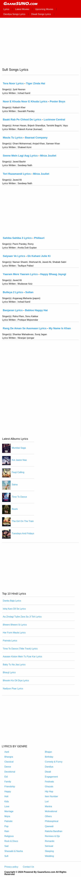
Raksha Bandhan (53, 831)
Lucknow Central (54, 119)
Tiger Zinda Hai (35, 83)
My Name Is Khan (60, 328)
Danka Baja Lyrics (12, 601)
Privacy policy (11, 867)
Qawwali (49, 826)
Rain (6, 831)
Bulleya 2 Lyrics (13, 292)
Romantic (50, 841)
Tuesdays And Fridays (23, 533)
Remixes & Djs (52, 836)
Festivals (49, 781)
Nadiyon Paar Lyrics (13, 688)
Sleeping (49, 851)
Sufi (6, 856)
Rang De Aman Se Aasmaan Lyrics (25, 328)
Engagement (51, 776)
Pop (6, 826)
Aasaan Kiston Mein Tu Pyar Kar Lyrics (22, 656)
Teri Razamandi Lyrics (17, 173)
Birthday (49, 757)
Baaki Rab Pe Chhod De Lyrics (22, 119)
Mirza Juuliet (48, 155)
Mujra (7, 816)
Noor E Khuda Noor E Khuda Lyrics (25, 101)
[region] (40, 43)
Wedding (49, 856)
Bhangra (8, 757)
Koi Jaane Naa (19, 460)
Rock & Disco (11, 841)
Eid (6, 776)
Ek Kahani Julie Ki (39, 255)
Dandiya (49, 766)
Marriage (8, 811)
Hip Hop (49, 791)
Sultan (29, 292)
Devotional (9, 772)
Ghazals (49, 786)
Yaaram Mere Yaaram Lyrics (20, 274)
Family (7, 781)
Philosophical (51, 821)
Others (48, 816)
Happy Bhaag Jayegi (53, 274)
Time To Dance (19, 497)
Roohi (15, 509)
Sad (6, 846)
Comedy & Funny (54, 762)
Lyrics (6, 9)
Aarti (6, 752)
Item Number (51, 796)
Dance (7, 766)
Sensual (49, 846)
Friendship (9, 786)
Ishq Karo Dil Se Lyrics (14, 609)
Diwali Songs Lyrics (41, 14)
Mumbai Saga (19, 448)
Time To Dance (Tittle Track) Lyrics (20, 648)
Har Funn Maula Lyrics (14, 632)
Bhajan (48, 752)
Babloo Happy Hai (36, 310)
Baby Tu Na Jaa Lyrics (14, 664)
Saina (15, 484)
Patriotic (8, 821)
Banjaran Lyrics (13, 310)
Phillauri (39, 237)
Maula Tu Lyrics (13, 137)
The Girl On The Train (23, 521)
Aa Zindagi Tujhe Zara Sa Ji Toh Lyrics (22, 616)
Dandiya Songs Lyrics (14, 14)
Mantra (48, 806)
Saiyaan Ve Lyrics (14, 255)
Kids (6, 801)
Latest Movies (22, 9)
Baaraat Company (36, 137)
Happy (7, 791)
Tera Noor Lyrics (13, 83)
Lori (47, 801)
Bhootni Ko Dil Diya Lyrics (16, 680)
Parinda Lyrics (10, 640)
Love (6, 806)
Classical (8, 762)
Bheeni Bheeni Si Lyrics (15, 624)
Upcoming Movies (44, 9)
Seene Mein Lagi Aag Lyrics (20, 155)
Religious (9, 836)
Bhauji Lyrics (9, 672)
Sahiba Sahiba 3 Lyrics (17, 237)
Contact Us (28, 867)
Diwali (48, 772)
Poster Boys (57, 101)
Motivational (51, 811)
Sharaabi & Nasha (13, 851)
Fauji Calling (18, 472)
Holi (6, 796)
